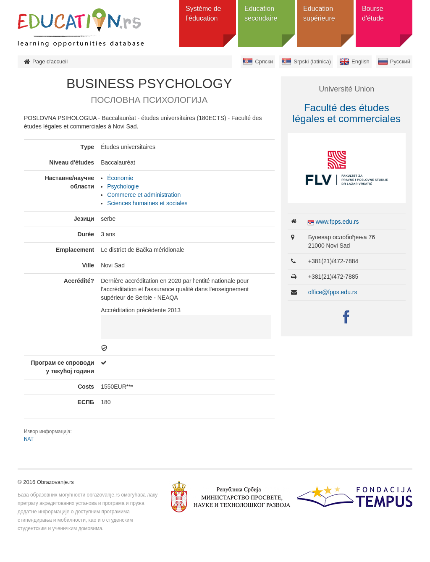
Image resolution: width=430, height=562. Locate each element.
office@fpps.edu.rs (332, 292)
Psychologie (123, 186)
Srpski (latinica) (312, 61)
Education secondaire (260, 13)
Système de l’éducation (203, 13)
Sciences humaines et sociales (147, 203)
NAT (29, 439)
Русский (400, 61)
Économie (120, 178)
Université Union (346, 89)
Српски (264, 61)
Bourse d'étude (373, 13)
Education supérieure (319, 13)
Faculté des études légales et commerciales (347, 113)
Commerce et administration (144, 194)
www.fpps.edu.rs (337, 221)
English (360, 61)
